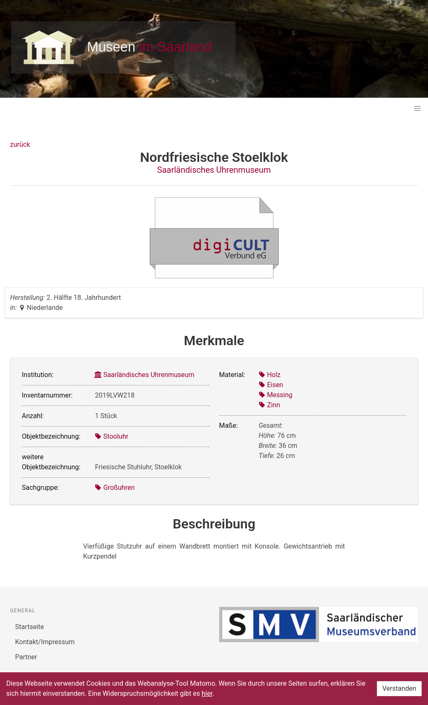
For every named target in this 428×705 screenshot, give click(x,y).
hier (207, 693)
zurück (20, 144)
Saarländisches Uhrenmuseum (214, 170)
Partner (26, 657)
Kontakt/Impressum (45, 642)
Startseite (29, 627)
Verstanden (399, 688)
